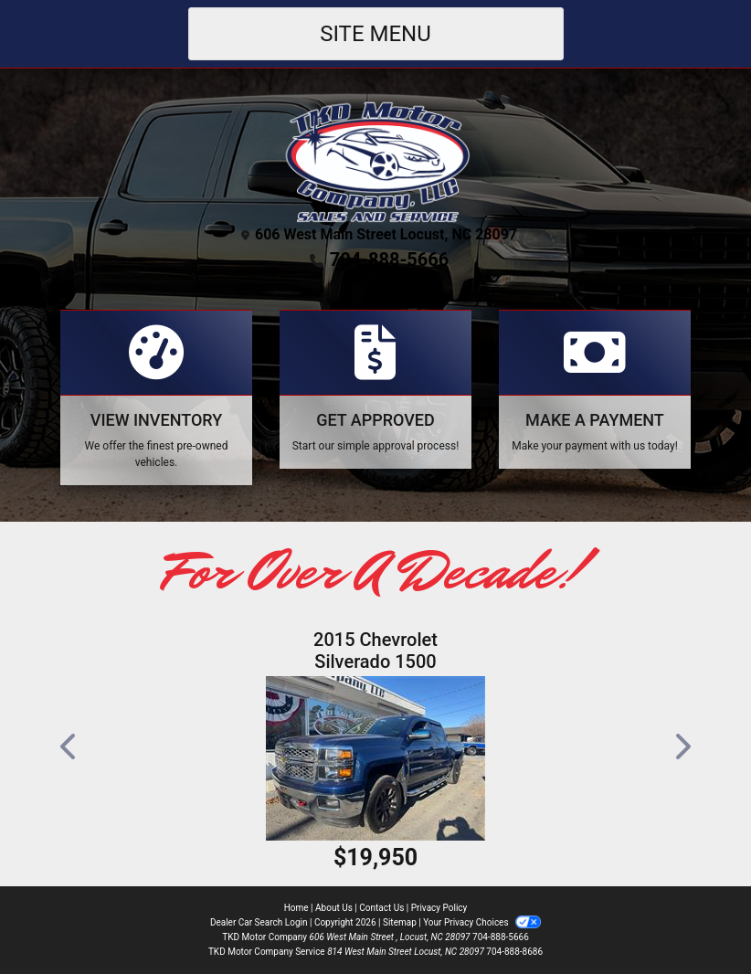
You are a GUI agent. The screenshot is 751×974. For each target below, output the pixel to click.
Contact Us (381, 908)
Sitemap (400, 922)
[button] (69, 746)
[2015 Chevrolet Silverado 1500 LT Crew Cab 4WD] (375, 758)
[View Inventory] (156, 397)
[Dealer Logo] (376, 159)
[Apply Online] (375, 389)
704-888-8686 (514, 952)
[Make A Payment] (595, 389)
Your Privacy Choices (482, 922)
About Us (334, 908)
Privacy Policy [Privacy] (439, 908)
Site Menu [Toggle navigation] (375, 34)
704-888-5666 (390, 259)
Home (296, 908)
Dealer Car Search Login (259, 922)
